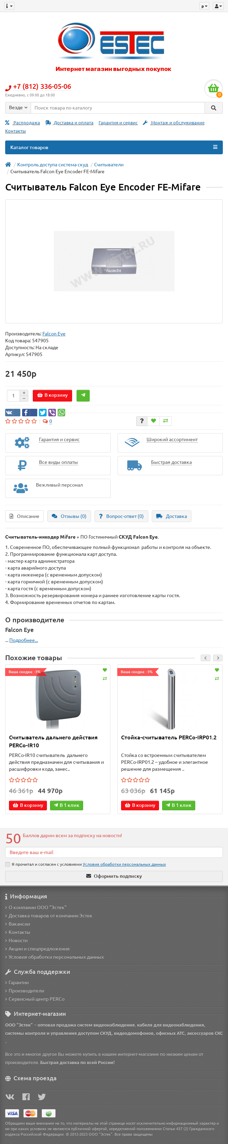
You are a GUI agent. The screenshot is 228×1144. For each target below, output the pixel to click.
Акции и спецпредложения (37, 948)
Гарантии (17, 982)
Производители (24, 991)
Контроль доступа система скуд (52, 164)
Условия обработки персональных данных (54, 957)
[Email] (114, 852)
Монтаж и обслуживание (174, 122)
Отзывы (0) (69, 516)
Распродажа (22, 122)
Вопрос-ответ (121, 516)
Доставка (171, 516)
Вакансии (17, 924)
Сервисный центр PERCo (35, 999)
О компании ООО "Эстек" (36, 907)
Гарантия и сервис (118, 122)
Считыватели (108, 164)
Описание (24, 516)
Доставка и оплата (69, 122)
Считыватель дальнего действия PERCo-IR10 (53, 741)
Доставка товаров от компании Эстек (48, 915)
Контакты (15, 131)
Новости (16, 940)
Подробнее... (23, 640)
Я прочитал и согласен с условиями (85, 864)
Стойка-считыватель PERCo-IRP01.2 (169, 737)
